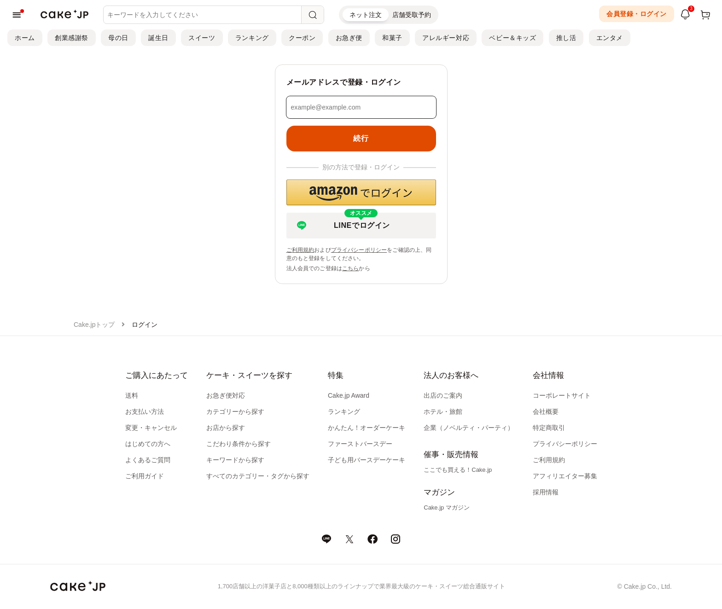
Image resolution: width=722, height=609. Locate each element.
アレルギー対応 (445, 37)
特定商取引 (549, 427)
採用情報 (546, 492)
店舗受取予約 (411, 14)
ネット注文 (365, 14)
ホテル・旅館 (443, 411)
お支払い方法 (144, 411)
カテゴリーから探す (235, 411)
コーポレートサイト (562, 395)
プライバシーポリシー (359, 250)
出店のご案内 (443, 395)
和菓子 (392, 37)
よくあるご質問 (147, 460)
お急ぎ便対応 (225, 395)
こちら (350, 268)
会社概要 (546, 411)
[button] (361, 192)
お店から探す (225, 427)
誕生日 (158, 37)
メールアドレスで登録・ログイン (344, 82)
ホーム (25, 37)
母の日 (118, 37)
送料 (131, 395)
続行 (360, 138)
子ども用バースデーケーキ (366, 460)
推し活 (566, 37)
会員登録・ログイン (636, 13)
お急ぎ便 (349, 37)
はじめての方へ (147, 443)
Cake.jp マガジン (447, 507)
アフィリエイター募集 (565, 476)
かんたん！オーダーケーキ (366, 427)
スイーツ (201, 37)
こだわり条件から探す (238, 443)
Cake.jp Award (348, 395)
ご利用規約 (300, 250)
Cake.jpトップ (94, 324)
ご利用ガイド (144, 476)
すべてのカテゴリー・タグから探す (257, 476)
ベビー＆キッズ (512, 37)
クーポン (302, 37)
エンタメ (609, 37)
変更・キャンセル (151, 427)
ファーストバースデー (360, 443)
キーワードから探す (235, 460)
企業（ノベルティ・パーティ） (469, 427)
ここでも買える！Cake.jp (458, 469)
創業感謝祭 (71, 37)
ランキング (252, 37)
